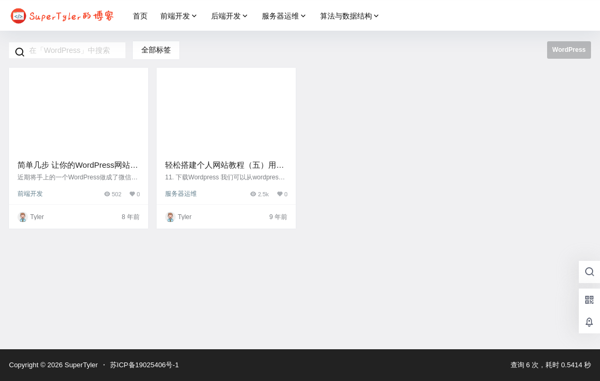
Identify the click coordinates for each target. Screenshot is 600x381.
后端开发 (230, 16)
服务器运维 (284, 16)
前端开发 (179, 16)
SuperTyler (79, 365)
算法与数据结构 (350, 16)
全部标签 (156, 50)
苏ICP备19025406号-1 (144, 365)
